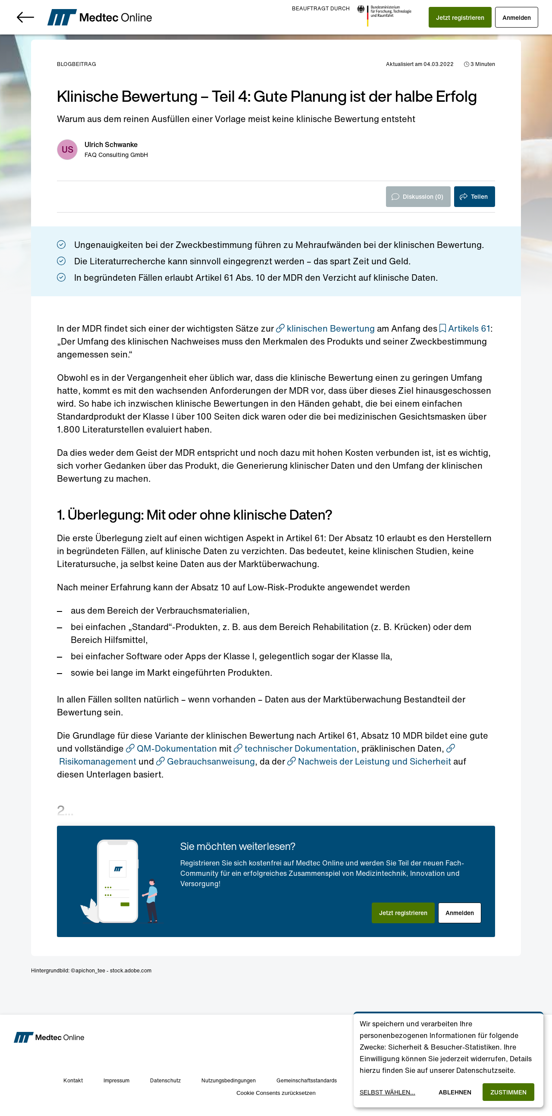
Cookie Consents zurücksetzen (276, 1093)
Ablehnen (455, 1092)
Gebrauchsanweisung (205, 761)
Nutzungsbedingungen (228, 1080)
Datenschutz (165, 1080)
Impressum (116, 1080)
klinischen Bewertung (325, 328)
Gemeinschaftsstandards (306, 1080)
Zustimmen (508, 1092)
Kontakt (73, 1080)
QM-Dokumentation (171, 748)
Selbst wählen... (387, 1092)
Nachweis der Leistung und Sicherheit (369, 761)
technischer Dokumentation (295, 748)
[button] (460, 17)
